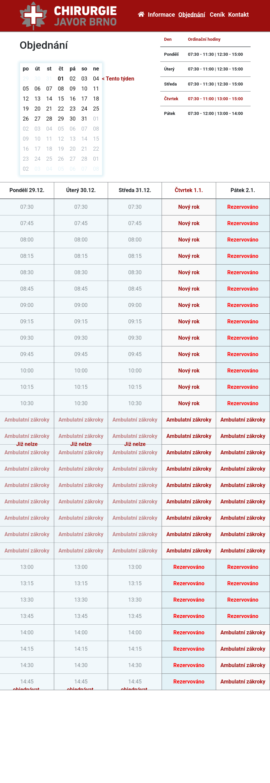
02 (73, 78)
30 (37, 78)
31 (49, 78)
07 (49, 89)
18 (96, 99)
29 (26, 78)
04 (96, 78)
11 (96, 89)
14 (49, 99)
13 (37, 99)
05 (26, 89)
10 (84, 89)
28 (49, 119)
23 (73, 109)
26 (26, 119)
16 (73, 99)
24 (84, 109)
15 (61, 99)
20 (37, 109)
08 (61, 89)
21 (49, 109)
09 (73, 89)
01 (61, 78)
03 (84, 78)
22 (61, 109)
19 (26, 109)
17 (84, 99)
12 (26, 99)
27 (37, 119)
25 (96, 109)
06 (37, 89)
